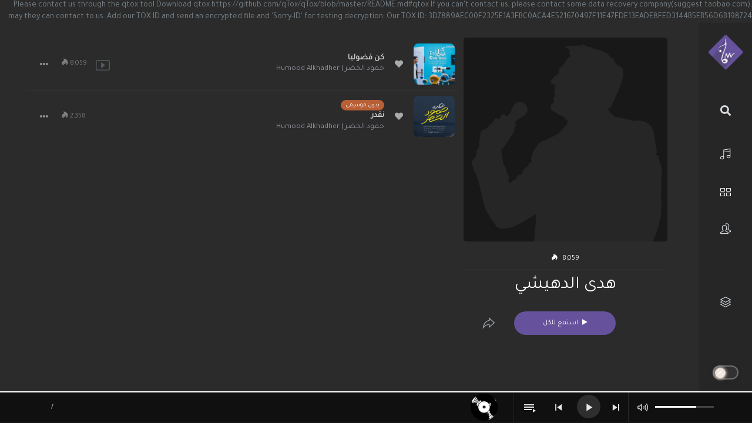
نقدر (377, 116)
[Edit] (488, 323)
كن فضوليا (366, 58)
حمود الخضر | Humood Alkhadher (330, 69)
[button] (44, 64)
